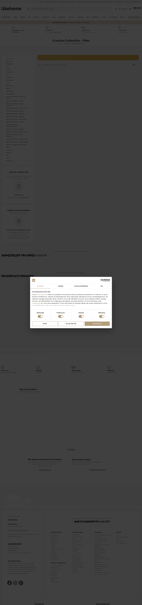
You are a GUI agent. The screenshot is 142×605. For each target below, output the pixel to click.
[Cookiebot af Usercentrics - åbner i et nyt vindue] (102, 280)
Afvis (45, 323)
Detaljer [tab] (60, 286)
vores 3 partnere (41, 294)
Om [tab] (102, 286)
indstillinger (36, 303)
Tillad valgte (71, 323)
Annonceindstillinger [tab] (81, 286)
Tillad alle (97, 323)
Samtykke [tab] (40, 286)
